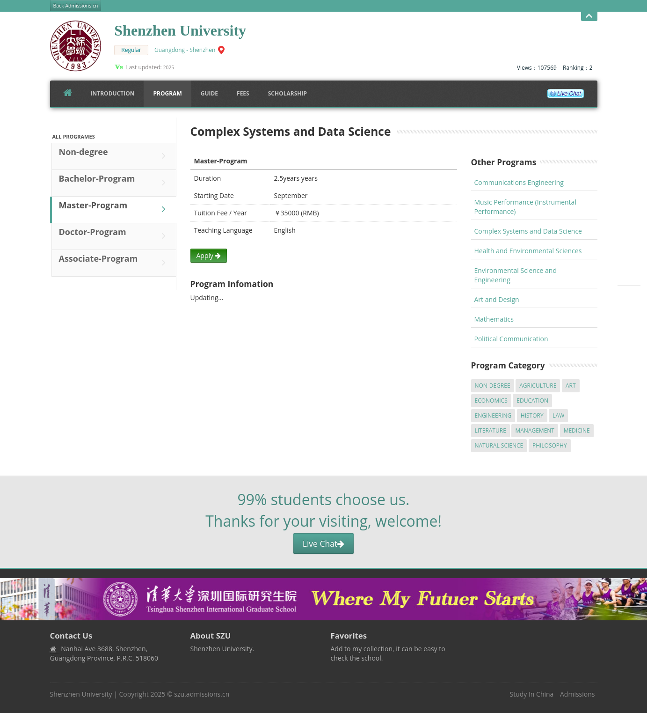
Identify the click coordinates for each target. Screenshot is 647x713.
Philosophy (549, 445)
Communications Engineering (519, 182)
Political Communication (511, 338)
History (532, 415)
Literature (490, 430)
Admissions (577, 694)
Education (532, 400)
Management (534, 430)
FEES (243, 93)
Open (589, 16)
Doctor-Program (114, 236)
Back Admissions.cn (75, 5)
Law (558, 415)
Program (167, 93)
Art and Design (496, 299)
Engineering (493, 415)
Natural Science (499, 445)
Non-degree (114, 156)
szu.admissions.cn (201, 694)
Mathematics (494, 319)
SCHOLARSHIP (287, 93)
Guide (209, 93)
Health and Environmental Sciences (528, 250)
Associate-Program (114, 262)
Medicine (577, 430)
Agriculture (537, 386)
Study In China (531, 694)
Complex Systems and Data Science (528, 231)
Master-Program (114, 209)
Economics (491, 400)
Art (571, 386)
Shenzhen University (81, 694)
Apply (208, 255)
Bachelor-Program (114, 182)
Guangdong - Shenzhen (184, 50)
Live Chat (323, 543)
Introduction (113, 93)
